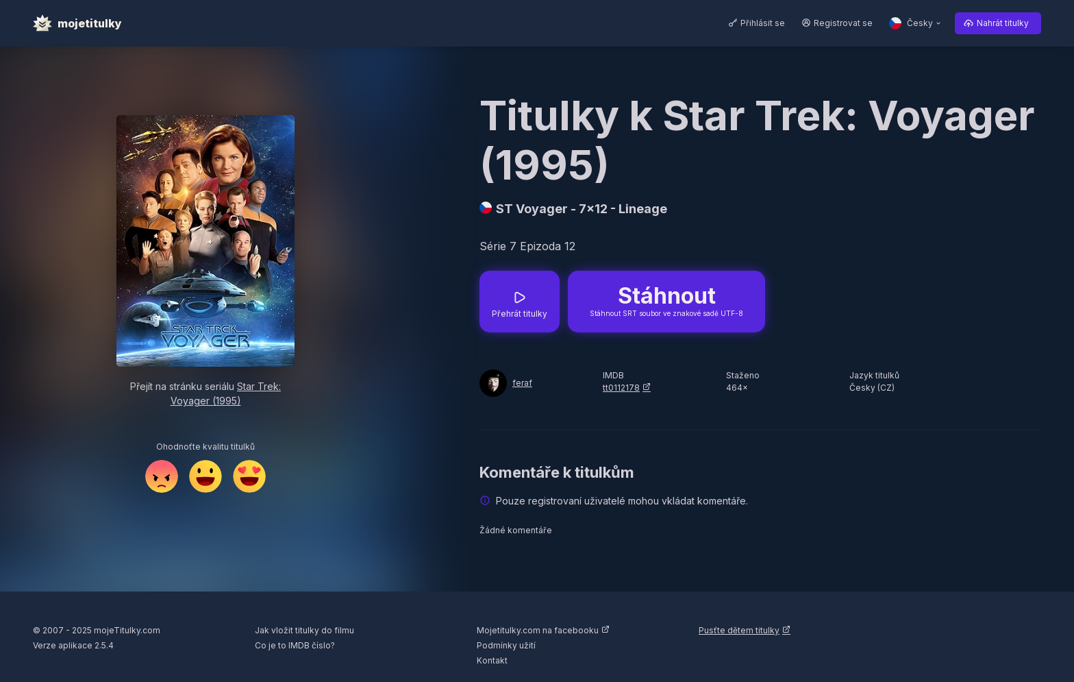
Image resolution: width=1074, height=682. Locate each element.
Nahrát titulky (1003, 23)
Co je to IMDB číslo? (295, 645)
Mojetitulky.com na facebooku (538, 630)
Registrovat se (843, 23)
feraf (522, 383)
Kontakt (492, 660)
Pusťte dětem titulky (739, 630)
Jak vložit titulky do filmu (304, 630)
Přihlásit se (762, 23)
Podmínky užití (506, 645)
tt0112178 (621, 387)
